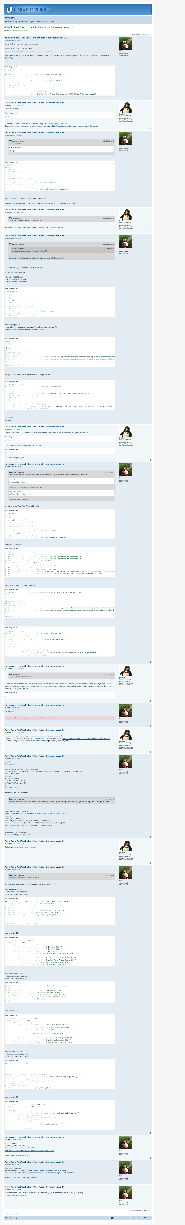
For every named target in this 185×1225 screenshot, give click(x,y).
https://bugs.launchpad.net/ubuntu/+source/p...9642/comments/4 (39, 227)
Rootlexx (14, 141)
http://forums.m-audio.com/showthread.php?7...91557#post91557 (51, 1173)
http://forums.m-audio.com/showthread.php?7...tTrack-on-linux (46, 1170)
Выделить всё (13, 67)
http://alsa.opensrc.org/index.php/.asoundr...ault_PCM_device (75, 126)
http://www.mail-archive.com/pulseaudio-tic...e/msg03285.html (44, 124)
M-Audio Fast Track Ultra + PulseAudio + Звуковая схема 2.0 (39, 27)
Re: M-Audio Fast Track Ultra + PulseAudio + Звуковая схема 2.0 (34, 103)
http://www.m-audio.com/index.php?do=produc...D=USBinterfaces (29, 1150)
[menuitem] (7, 17)
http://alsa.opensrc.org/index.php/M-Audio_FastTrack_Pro (46, 741)
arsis (13, 218)
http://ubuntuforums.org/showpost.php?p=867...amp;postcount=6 (86, 738)
